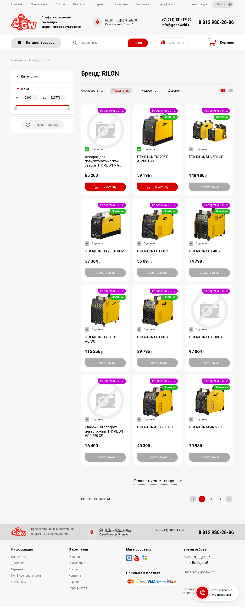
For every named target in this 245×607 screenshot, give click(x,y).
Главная (16, 4)
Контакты (79, 4)
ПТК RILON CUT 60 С (152, 251)
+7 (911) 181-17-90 (176, 20)
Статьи (60, 4)
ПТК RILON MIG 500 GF (206, 157)
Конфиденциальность (26, 575)
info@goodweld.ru (176, 25)
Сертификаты (166, 4)
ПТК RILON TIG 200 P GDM (104, 251)
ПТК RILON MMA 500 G (206, 427)
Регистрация (198, 4)
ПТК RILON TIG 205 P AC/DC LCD (152, 159)
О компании (39, 4)
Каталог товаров (36, 43)
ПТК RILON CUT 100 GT (206, 337)
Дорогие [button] (174, 90)
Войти (224, 4)
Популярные (120, 90)
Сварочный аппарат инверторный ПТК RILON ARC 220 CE (104, 431)
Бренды (34, 60)
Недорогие (148, 90)
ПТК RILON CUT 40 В (204, 251)
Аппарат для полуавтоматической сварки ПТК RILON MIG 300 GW (102, 163)
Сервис (100, 4)
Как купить (120, 4)
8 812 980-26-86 (216, 22)
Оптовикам (19, 582)
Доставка (142, 4)
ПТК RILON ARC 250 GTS (155, 427)
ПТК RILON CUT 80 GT (153, 337)
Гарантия (17, 569)
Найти (138, 43)
